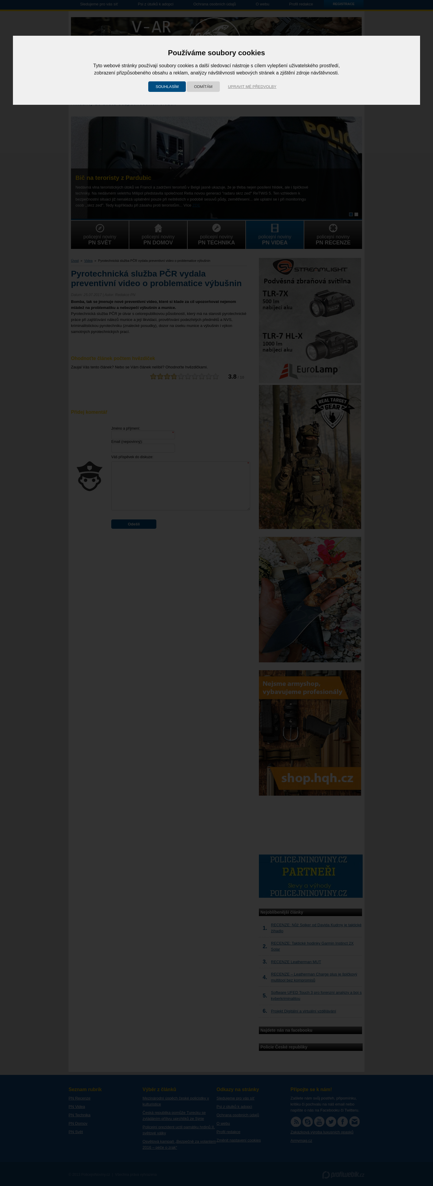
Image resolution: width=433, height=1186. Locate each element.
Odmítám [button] (203, 86)
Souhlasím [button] (167, 86)
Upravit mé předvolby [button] (252, 86)
